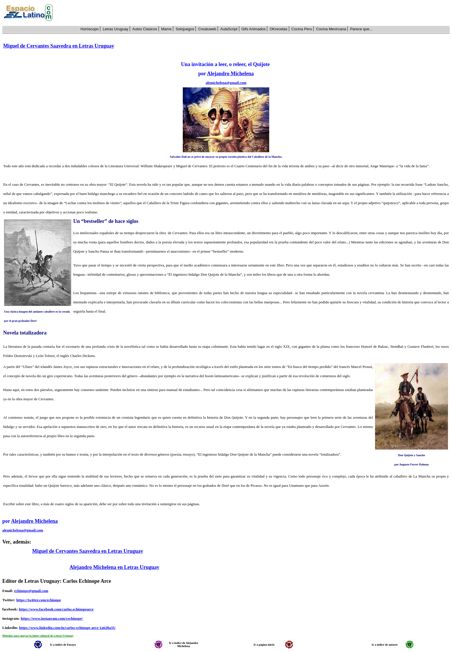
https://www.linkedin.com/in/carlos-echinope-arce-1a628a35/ (67, 627)
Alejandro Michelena (230, 73)
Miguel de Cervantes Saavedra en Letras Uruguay (58, 46)
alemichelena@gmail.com (226, 82)
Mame (166, 29)
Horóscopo (89, 29)
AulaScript (228, 29)
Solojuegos (185, 29)
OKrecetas (278, 29)
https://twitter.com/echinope (38, 600)
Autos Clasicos (144, 29)
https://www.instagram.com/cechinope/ (52, 618)
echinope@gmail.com (31, 591)
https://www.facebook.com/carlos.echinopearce (56, 609)
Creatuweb (207, 29)
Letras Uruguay (115, 29)
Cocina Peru (301, 29)
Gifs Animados (254, 29)
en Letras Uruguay (137, 567)
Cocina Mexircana (331, 29)
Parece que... (361, 29)
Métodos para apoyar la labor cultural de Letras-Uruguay (38, 635)
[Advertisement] (254, 13)
